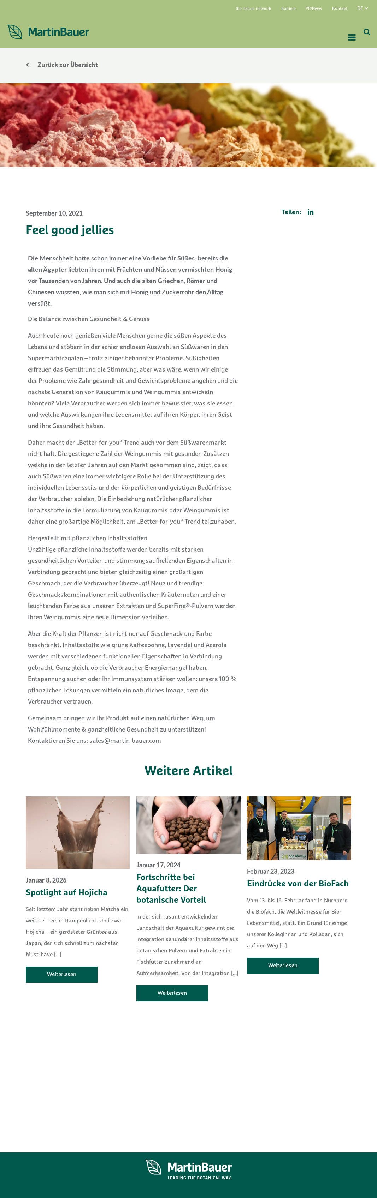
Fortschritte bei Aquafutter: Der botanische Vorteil (171, 889)
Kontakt (339, 9)
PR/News (314, 9)
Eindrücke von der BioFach (298, 884)
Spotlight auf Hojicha (66, 893)
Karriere (288, 9)
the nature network (253, 9)
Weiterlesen (61, 974)
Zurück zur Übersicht (62, 65)
